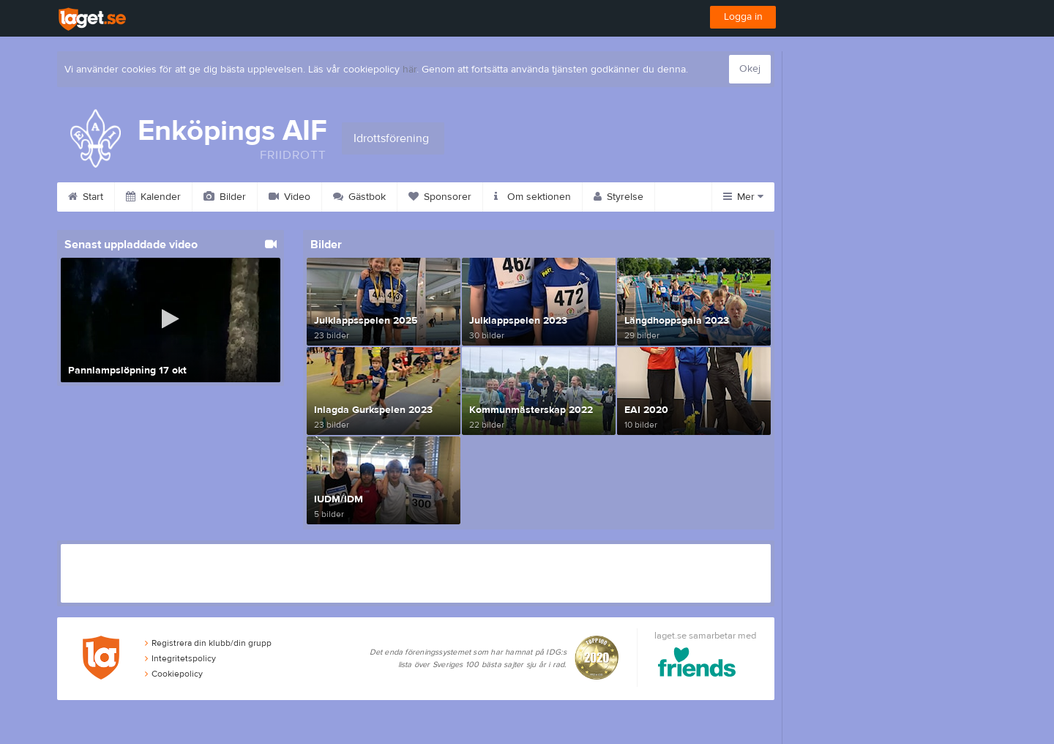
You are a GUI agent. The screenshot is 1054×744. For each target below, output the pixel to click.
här (409, 69)
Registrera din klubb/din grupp (208, 643)
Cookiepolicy (174, 674)
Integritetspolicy (180, 658)
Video (289, 197)
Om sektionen (532, 197)
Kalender (153, 197)
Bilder (224, 197)
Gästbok (359, 197)
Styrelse (618, 197)
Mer (743, 197)
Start (85, 197)
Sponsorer (439, 197)
